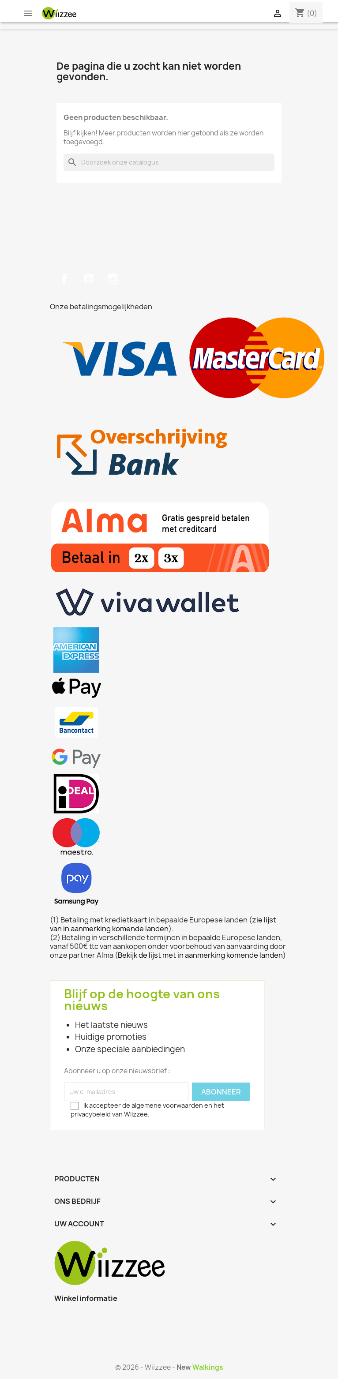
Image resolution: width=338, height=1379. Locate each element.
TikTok (137, 279)
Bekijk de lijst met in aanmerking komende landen (200, 955)
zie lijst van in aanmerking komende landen (163, 924)
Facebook (64, 279)
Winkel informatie (85, 1298)
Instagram (113, 279)
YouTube (89, 279)
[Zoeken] (169, 162)
